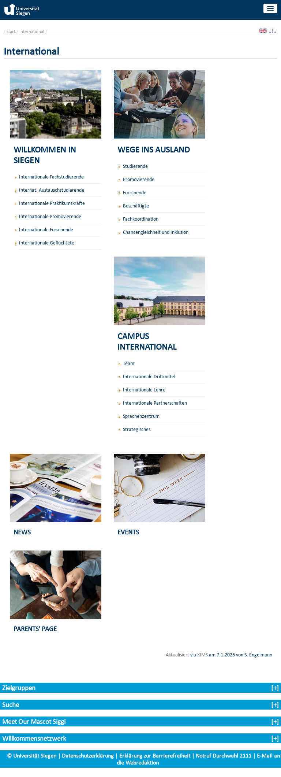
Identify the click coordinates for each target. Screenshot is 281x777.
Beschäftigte (136, 206)
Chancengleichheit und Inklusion (155, 232)
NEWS (22, 532)
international (31, 31)
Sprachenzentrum (141, 416)
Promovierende (138, 179)
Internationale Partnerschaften (155, 403)
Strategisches (136, 429)
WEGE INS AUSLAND (153, 149)
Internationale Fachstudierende (51, 177)
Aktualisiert (177, 654)
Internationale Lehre (144, 390)
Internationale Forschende (46, 230)
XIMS (202, 654)
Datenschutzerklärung (88, 755)
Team (128, 363)
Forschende (134, 192)
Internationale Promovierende (50, 216)
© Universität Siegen (31, 755)
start (11, 31)
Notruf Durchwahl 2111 (223, 755)
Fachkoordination (140, 219)
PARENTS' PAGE (35, 629)
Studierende (135, 166)
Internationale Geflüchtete (46, 243)
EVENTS (128, 532)
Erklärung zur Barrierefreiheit (154, 755)
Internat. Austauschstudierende (51, 190)
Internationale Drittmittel (149, 376)
